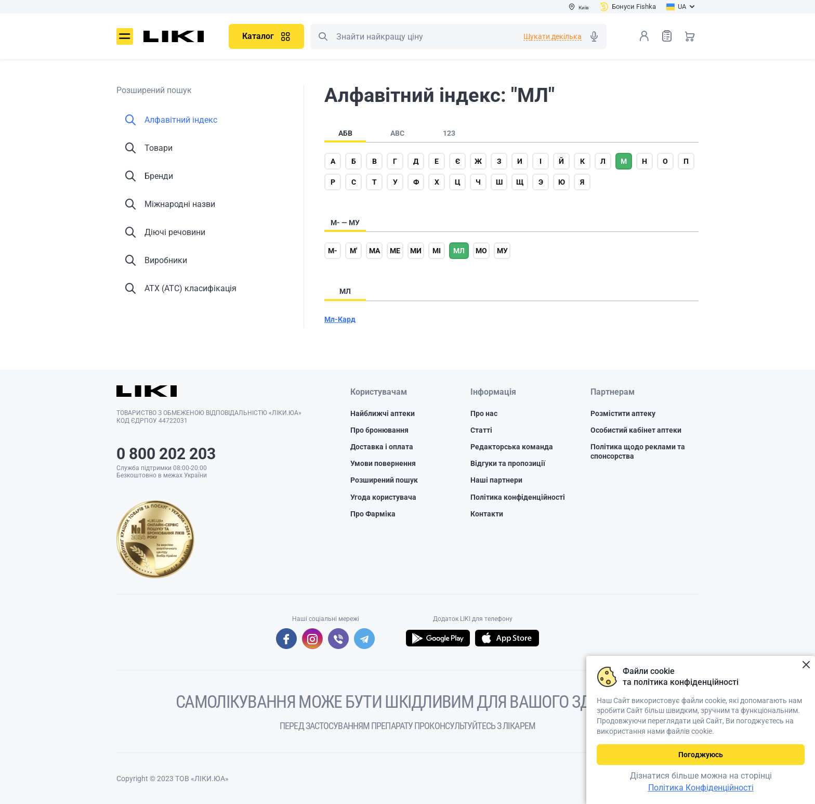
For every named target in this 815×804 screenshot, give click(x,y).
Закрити (806, 665)
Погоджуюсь (700, 754)
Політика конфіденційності (517, 497)
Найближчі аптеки (382, 413)
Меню (124, 36)
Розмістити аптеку (622, 413)
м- (332, 251)
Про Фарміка (373, 514)
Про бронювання (379, 430)
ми (416, 251)
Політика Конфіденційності (701, 788)
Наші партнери (496, 480)
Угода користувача (383, 497)
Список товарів (667, 35)
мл (459, 251)
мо (481, 251)
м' (353, 251)
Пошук (322, 36)
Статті (481, 430)
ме (395, 251)
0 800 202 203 (166, 454)
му (502, 251)
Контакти (486, 514)
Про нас (483, 413)
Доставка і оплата (381, 447)
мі (436, 251)
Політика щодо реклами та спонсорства (637, 451)
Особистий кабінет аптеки (635, 430)
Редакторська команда (511, 447)
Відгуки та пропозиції (507, 463)
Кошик (690, 36)
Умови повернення (383, 463)
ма (374, 251)
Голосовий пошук (594, 36)
